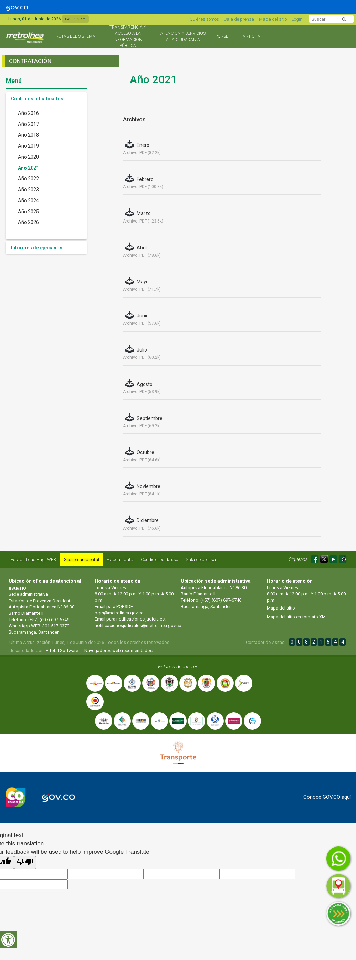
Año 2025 (28, 211)
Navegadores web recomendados (118, 650)
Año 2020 (28, 157)
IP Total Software (61, 650)
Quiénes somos (204, 19)
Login (297, 19)
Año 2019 (28, 146)
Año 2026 (28, 222)
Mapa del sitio (273, 19)
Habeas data (120, 559)
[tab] (46, 98)
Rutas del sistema (75, 36)
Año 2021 (28, 168)
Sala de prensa (239, 19)
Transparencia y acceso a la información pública (127, 36)
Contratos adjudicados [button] (37, 98)
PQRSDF (223, 36)
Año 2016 (28, 113)
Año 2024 (28, 200)
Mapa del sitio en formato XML (297, 616)
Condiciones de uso (159, 559)
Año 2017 (28, 124)
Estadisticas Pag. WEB (33, 559)
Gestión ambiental (81, 559)
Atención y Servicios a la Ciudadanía (183, 36)
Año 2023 (28, 189)
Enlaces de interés (178, 667)
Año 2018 (28, 135)
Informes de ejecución (36, 247)
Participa (250, 36)
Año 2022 (28, 178)
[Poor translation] (25, 862)
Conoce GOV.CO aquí (327, 797)
